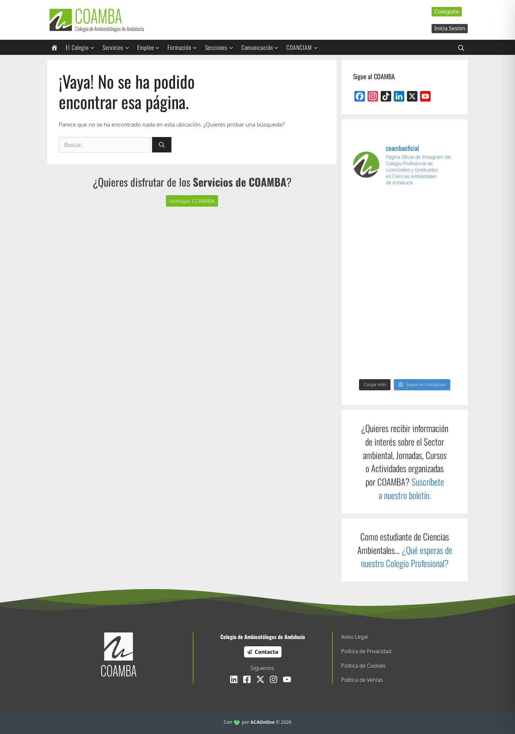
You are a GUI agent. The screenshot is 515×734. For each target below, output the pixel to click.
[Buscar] (161, 145)
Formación (184, 47)
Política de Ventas (362, 679)
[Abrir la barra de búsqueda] (461, 47)
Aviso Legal (354, 636)
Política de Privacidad (366, 651)
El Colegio (82, 47)
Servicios (118, 47)
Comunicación (262, 47)
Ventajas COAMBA (192, 201)
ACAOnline (263, 722)
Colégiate (446, 11)
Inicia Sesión (449, 28)
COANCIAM (304, 47)
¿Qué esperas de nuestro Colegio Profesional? (406, 556)
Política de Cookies (363, 665)
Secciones (221, 47)
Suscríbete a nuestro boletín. (411, 488)
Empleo (150, 47)
